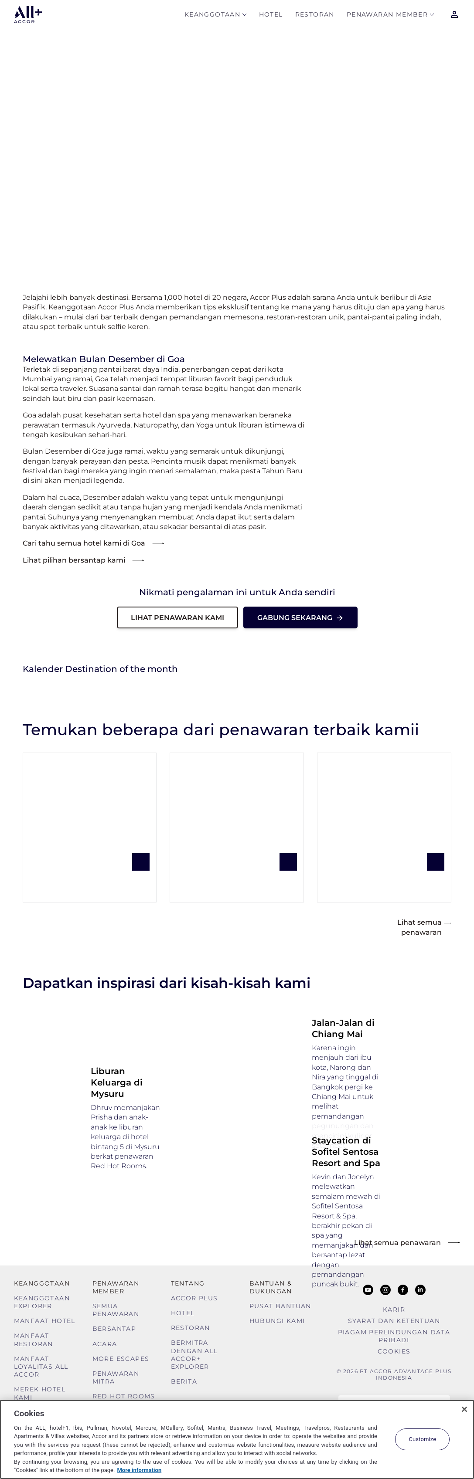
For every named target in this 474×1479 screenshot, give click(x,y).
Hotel (271, 16)
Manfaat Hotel (44, 1321)
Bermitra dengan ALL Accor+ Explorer (194, 1354)
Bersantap (114, 1329)
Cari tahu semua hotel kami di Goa (84, 543)
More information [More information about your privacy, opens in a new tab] (139, 1470)
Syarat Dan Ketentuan (394, 1321)
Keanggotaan (212, 16)
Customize (422, 1439)
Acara (104, 1344)
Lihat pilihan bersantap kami (74, 560)
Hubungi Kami (277, 1321)
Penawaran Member (387, 16)
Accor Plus (194, 1298)
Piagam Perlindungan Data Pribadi (394, 1336)
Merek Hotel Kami (39, 1393)
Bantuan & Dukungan (270, 1287)
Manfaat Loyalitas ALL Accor (41, 1366)
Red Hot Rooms (123, 1396)
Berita (184, 1381)
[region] (237, 1439)
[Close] (464, 1409)
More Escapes (121, 1359)
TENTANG (188, 1283)
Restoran (314, 16)
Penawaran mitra (116, 1377)
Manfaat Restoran (33, 1339)
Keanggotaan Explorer (42, 1302)
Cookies (394, 1351)
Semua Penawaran (116, 1310)
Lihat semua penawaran (424, 927)
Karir (394, 1309)
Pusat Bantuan (280, 1306)
